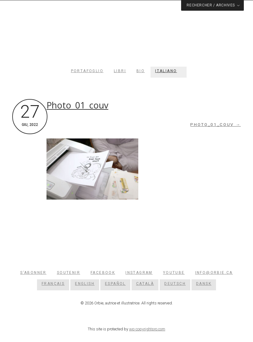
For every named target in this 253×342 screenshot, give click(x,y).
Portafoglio (87, 71)
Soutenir (68, 272)
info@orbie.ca (214, 272)
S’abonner (33, 272)
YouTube (174, 272)
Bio (140, 71)
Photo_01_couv (77, 105)
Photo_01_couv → (215, 124)
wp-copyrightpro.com (147, 329)
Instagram (139, 272)
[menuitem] (168, 71)
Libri (120, 71)
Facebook (103, 272)
